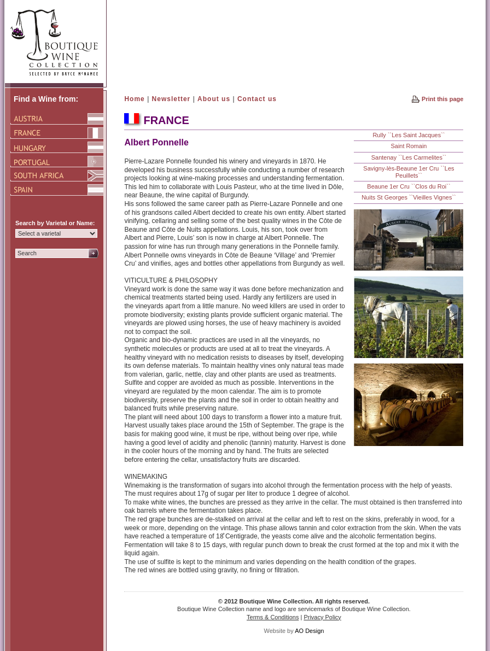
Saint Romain (408, 146)
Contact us (257, 99)
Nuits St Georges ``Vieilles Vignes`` (408, 197)
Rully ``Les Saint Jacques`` (408, 135)
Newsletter (171, 99)
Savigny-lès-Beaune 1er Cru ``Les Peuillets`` (408, 172)
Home (134, 99)
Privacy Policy (322, 617)
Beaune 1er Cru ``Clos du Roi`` (408, 186)
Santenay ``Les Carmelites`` (409, 157)
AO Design (309, 630)
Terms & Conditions (273, 617)
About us (213, 99)
